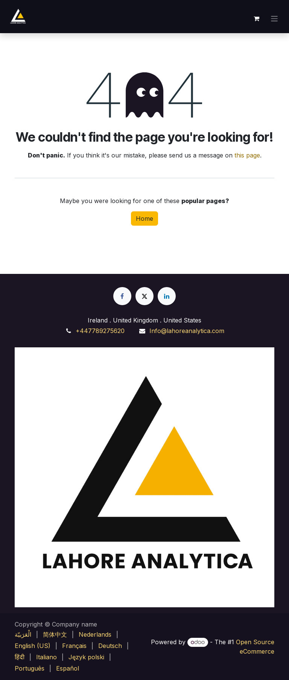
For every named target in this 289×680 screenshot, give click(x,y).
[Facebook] (122, 296)
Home (144, 218)
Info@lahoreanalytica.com (186, 331)
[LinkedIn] (167, 296)
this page (247, 155)
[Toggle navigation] (274, 18)
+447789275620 (100, 331)
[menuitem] (23, 634)
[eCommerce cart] (256, 18)
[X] (144, 296)
